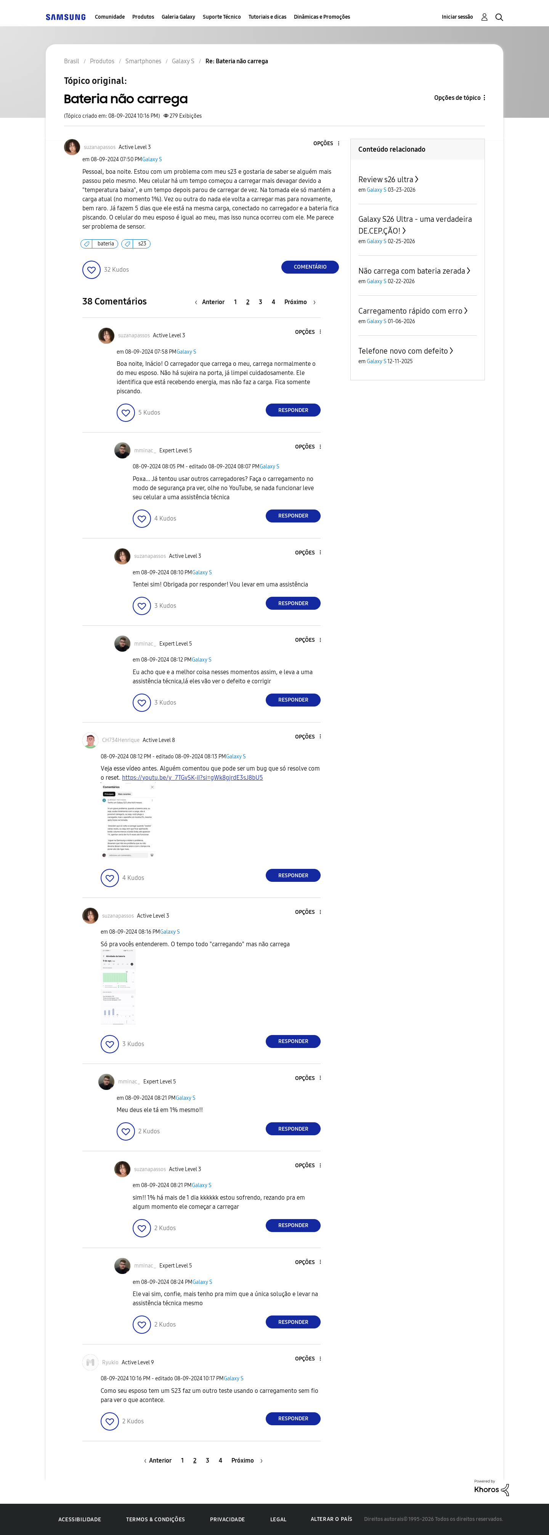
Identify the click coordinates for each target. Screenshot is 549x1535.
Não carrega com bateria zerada (411, 271)
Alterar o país (332, 1519)
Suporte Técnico (222, 17)
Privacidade (227, 1519)
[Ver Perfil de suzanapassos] (100, 147)
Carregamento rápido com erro (410, 311)
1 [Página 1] (235, 302)
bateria (106, 243)
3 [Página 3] (260, 302)
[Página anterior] (212, 302)
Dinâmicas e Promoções (322, 17)
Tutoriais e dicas (267, 17)
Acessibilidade (79, 1519)
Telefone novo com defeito (403, 351)
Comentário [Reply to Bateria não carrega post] (310, 267)
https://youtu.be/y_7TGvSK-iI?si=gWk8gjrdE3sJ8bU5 (192, 777)
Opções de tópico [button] (457, 97)
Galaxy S (152, 159)
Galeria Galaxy (178, 17)
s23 (142, 243)
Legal (278, 1519)
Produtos (143, 17)
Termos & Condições (155, 1519)
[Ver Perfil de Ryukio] (110, 1362)
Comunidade (110, 17)
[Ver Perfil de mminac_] (145, 450)
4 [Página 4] (273, 302)
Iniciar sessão (457, 17)
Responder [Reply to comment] (293, 410)
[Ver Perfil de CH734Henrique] (121, 740)
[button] (326, 143)
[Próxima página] (300, 302)
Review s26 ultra (385, 179)
